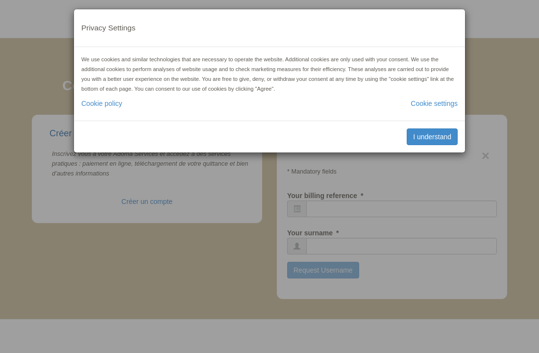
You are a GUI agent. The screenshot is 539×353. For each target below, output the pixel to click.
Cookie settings (434, 103)
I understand (432, 137)
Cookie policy (101, 103)
